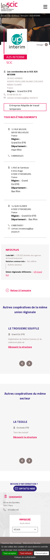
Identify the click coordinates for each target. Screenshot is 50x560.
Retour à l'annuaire (20, 290)
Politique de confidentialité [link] (25, 557)
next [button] (29, 364)
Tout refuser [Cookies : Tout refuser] (25, 553)
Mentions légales (32, 543)
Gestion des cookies (11, 543)
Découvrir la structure (20, 347)
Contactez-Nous (27, 488)
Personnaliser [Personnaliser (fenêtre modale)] (41, 553)
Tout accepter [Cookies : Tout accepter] (9, 553)
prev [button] (22, 364)
